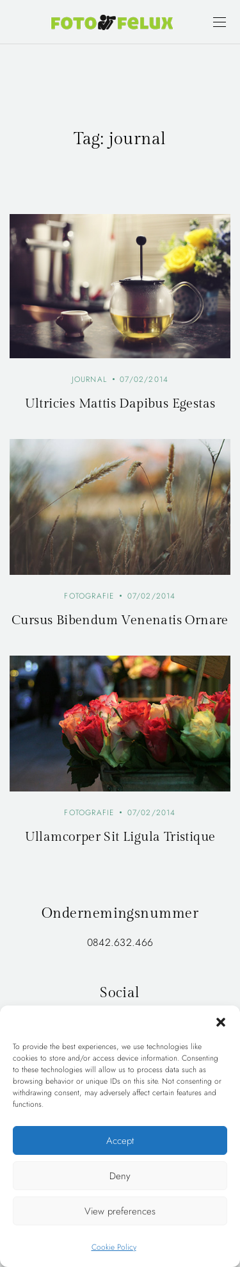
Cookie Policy (114, 1247)
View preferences (120, 1211)
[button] (220, 1021)
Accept (120, 1141)
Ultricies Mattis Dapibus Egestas (120, 403)
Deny (120, 1176)
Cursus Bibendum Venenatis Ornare (120, 620)
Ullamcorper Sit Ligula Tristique (120, 837)
